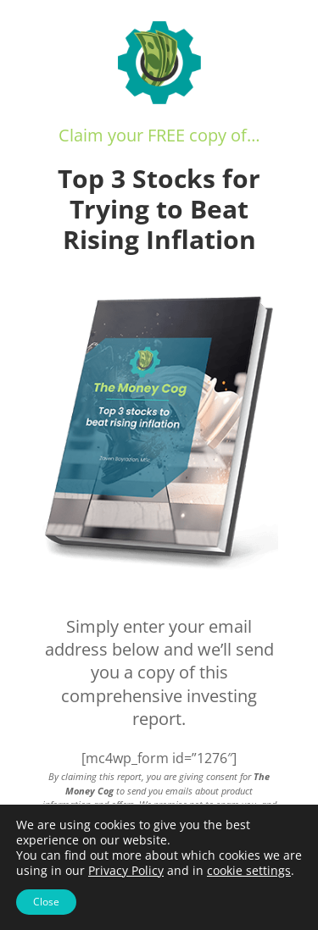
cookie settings (249, 870)
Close (46, 901)
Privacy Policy (126, 870)
